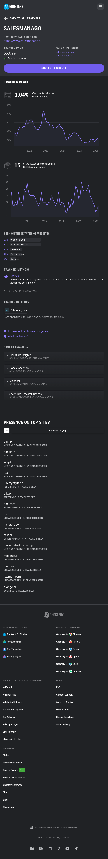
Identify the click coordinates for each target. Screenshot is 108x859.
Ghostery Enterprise (12, 785)
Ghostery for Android (68, 671)
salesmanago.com (65, 52)
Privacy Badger (10, 724)
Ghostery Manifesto (12, 762)
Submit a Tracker (64, 702)
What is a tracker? (16, 336)
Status (6, 755)
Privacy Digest (12, 656)
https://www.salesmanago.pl (22, 41)
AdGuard (7, 687)
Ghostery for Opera (67, 656)
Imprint (66, 837)
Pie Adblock (9, 717)
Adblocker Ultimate (12, 702)
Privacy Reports (14, 770)
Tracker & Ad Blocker (15, 634)
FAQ (58, 687)
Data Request (62, 709)
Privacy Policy (53, 837)
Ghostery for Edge (67, 664)
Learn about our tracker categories (26, 331)
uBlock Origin (9, 732)
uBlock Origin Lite (11, 739)
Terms (40, 837)
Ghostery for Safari (67, 649)
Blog (5, 800)
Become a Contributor (14, 777)
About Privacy (63, 724)
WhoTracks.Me (12, 649)
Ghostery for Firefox (68, 641)
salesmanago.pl (64, 55)
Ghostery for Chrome (68, 634)
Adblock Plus (9, 695)
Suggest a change (54, 68)
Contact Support (64, 695)
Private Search (12, 641)
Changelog (8, 807)
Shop (5, 792)
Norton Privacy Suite (13, 709)
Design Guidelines (65, 717)
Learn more (29, 283)
